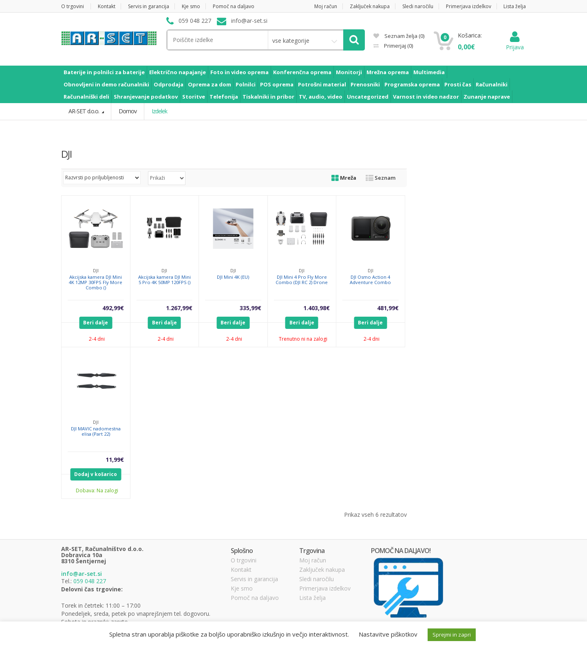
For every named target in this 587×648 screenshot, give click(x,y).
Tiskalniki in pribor (268, 96)
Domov (127, 111)
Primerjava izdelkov (468, 6)
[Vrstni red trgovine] (102, 177)
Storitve (193, 96)
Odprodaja (168, 84)
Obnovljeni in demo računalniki (106, 84)
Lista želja (514, 6)
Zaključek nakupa (370, 6)
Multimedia (429, 72)
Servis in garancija (148, 6)
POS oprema (277, 84)
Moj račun (325, 6)
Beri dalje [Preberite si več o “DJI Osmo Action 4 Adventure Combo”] (370, 322)
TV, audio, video (320, 96)
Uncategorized (367, 96)
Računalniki (492, 84)
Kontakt (106, 6)
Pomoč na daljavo (233, 6)
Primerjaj (398, 45)
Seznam (380, 177)
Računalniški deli (86, 96)
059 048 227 (89, 580)
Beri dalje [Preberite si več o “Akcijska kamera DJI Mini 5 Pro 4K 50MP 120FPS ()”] (164, 322)
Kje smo (191, 6)
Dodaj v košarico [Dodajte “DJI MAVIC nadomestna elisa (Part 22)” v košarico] (95, 473)
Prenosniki (365, 84)
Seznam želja (398, 36)
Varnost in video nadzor (426, 96)
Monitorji (349, 72)
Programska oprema (412, 84)
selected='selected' (166, 178)
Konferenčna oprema (302, 72)
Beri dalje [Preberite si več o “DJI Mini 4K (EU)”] (233, 322)
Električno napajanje (177, 72)
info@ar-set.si (81, 573)
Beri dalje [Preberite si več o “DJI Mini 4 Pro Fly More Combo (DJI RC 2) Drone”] (301, 322)
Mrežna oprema (387, 72)
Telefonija (224, 96)
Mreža (343, 177)
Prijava (515, 43)
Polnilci (246, 84)
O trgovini (72, 6)
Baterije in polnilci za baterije (104, 72)
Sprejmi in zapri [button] (452, 634)
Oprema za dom (209, 84)
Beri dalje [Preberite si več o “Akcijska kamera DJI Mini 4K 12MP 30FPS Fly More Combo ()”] (95, 322)
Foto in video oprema (239, 72)
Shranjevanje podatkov (146, 96)
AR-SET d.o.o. (84, 111)
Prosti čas (457, 84)
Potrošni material (322, 84)
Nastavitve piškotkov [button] (388, 634)
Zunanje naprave (486, 96)
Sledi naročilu (417, 6)
